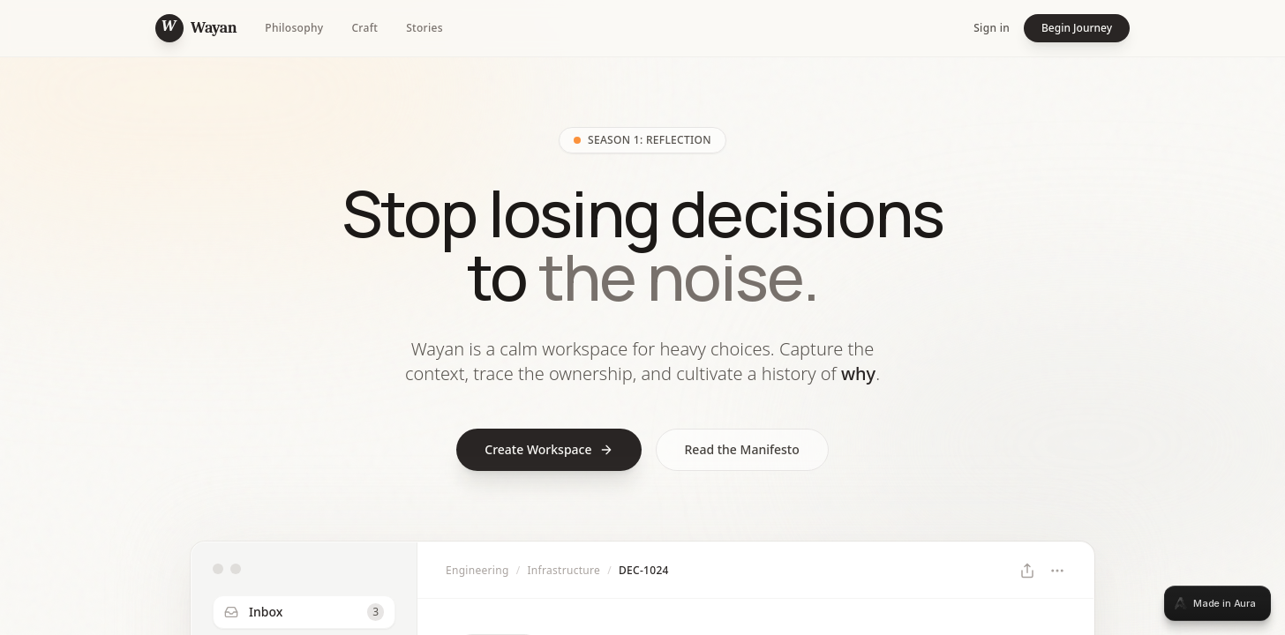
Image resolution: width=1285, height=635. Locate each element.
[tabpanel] (642, 317)
